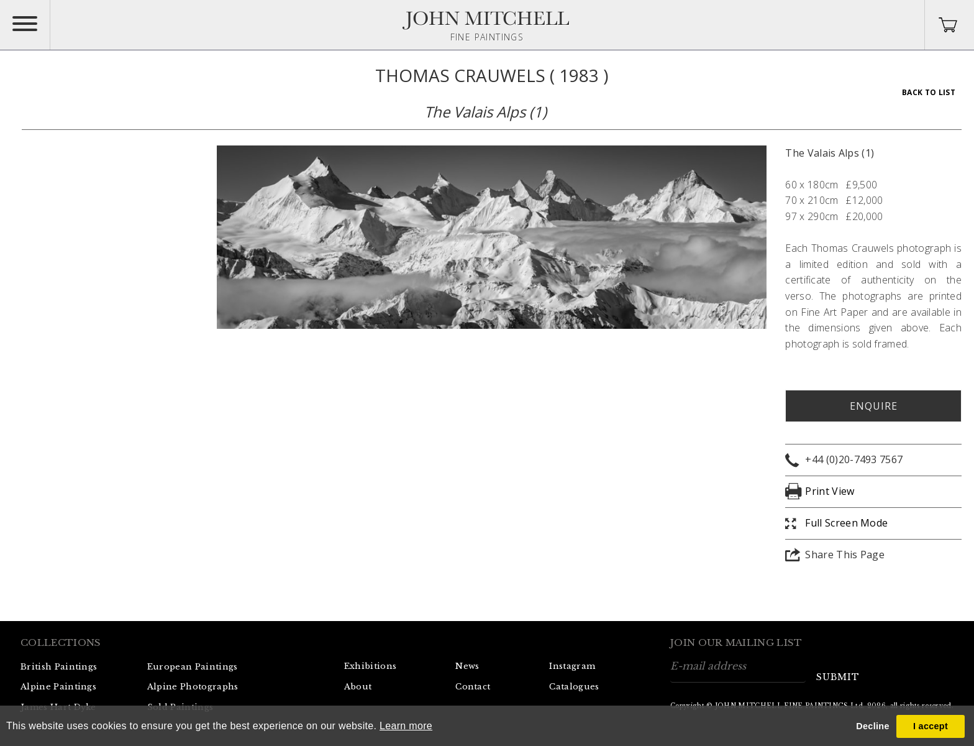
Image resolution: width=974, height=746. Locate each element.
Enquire (874, 406)
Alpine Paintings (58, 686)
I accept (930, 726)
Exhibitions (370, 666)
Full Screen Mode (846, 523)
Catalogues (574, 686)
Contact (472, 686)
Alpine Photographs (193, 686)
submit (838, 677)
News (467, 666)
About (358, 686)
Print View (829, 491)
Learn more (406, 726)
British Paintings (58, 666)
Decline (872, 726)
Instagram (572, 666)
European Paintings (192, 666)
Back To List (928, 92)
